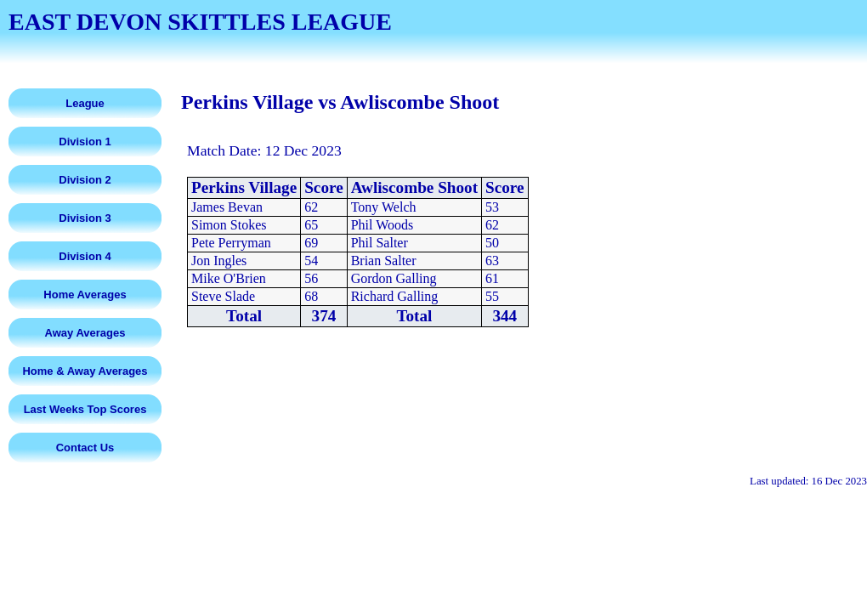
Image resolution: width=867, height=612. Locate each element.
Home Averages (84, 294)
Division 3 (84, 218)
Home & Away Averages (84, 371)
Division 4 (84, 256)
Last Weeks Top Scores (85, 409)
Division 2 (84, 179)
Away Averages (85, 332)
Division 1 (84, 141)
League (85, 103)
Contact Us (85, 447)
